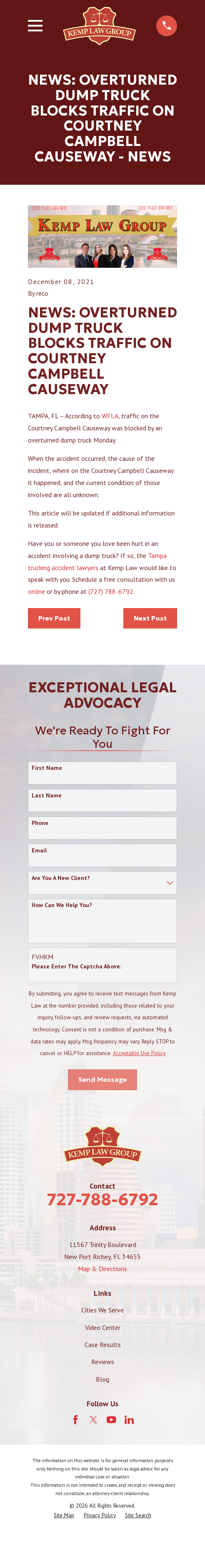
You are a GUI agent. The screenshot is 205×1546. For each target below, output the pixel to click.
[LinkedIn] (129, 1419)
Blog (102, 1379)
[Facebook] (75, 1419)
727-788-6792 (102, 1199)
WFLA (110, 416)
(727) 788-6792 (110, 591)
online (37, 591)
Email (39, 850)
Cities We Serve (102, 1310)
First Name (47, 768)
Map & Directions (102, 1268)
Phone (40, 823)
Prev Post (54, 618)
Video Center (102, 1327)
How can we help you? (62, 905)
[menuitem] (64, 1516)
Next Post (150, 618)
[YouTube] (111, 1419)
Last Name (47, 795)
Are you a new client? (61, 878)
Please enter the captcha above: (76, 966)
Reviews (102, 1361)
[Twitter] (93, 1419)
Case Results (103, 1344)
